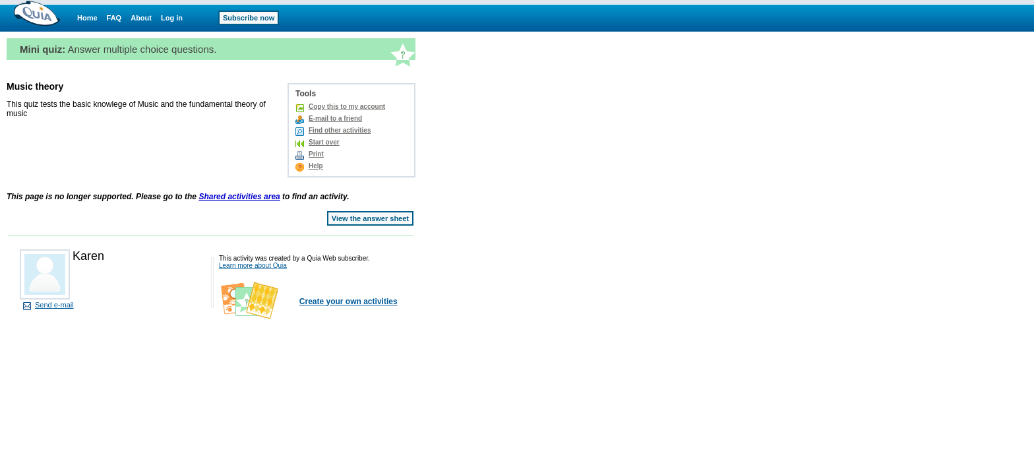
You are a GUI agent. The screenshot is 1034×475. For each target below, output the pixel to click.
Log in (172, 18)
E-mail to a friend (335, 118)
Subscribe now (248, 18)
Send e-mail (54, 305)
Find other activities (340, 130)
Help (316, 166)
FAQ (114, 18)
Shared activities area (239, 196)
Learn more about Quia (253, 265)
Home (87, 18)
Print (316, 154)
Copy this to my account (347, 106)
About (141, 18)
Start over (324, 142)
